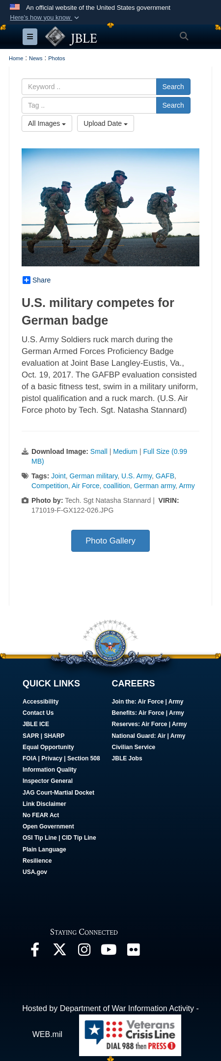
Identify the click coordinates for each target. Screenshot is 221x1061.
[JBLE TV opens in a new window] (108, 952)
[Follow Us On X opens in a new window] (59, 952)
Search (173, 87)
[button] (45, 18)
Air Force (86, 486)
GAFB (165, 476)
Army (187, 486)
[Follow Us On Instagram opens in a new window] (84, 952)
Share (37, 280)
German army (155, 486)
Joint (58, 476)
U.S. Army (136, 476)
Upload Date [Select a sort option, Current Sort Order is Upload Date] (105, 123)
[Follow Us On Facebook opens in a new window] (35, 952)
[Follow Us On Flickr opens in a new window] (133, 952)
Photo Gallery (110, 540)
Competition (49, 486)
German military (94, 476)
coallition (116, 486)
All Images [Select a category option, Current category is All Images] (47, 123)
